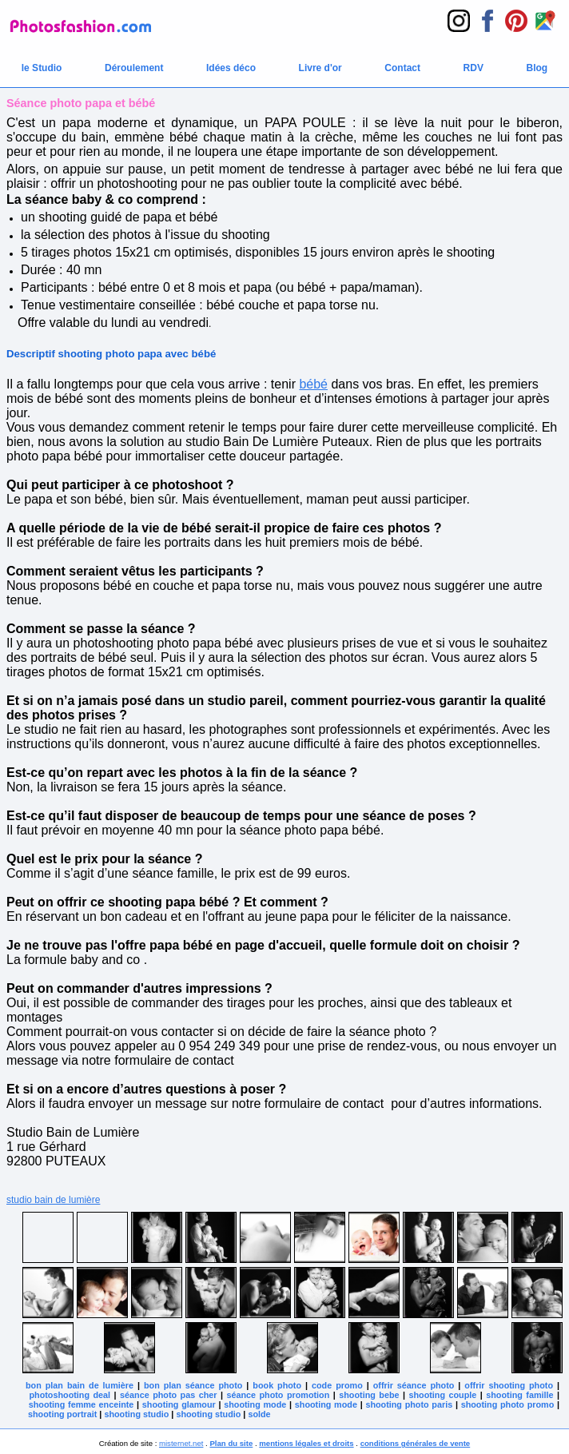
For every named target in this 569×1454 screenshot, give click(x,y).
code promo (337, 1385)
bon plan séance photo (193, 1385)
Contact (402, 68)
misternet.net (181, 1443)
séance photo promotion (277, 1395)
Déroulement (134, 68)
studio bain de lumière (53, 1199)
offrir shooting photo (508, 1385)
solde (259, 1414)
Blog (537, 68)
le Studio (42, 68)
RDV (473, 68)
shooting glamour (179, 1404)
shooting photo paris (408, 1404)
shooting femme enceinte (81, 1404)
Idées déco (231, 68)
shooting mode (255, 1404)
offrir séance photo (414, 1385)
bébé (313, 384)
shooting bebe (369, 1395)
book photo (277, 1385)
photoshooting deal (69, 1395)
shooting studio (136, 1414)
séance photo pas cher (168, 1395)
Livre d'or (320, 68)
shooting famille (519, 1395)
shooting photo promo (508, 1404)
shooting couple (442, 1395)
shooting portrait (62, 1414)
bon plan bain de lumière (79, 1385)
